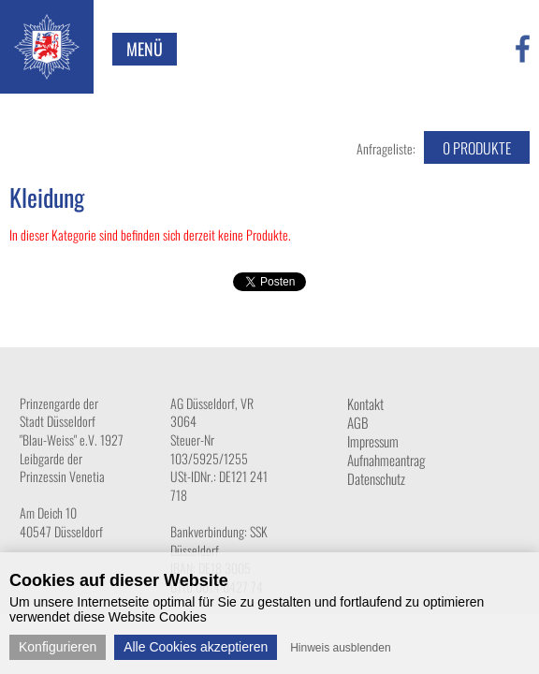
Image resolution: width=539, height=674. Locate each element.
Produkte (477, 148)
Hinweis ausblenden (340, 647)
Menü (144, 49)
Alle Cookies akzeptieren (196, 646)
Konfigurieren (57, 646)
